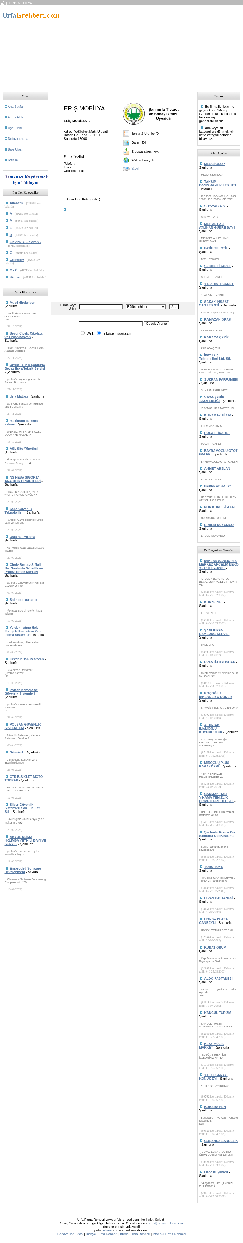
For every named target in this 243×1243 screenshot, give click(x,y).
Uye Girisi (15, 128)
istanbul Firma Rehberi (169, 1234)
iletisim (13, 160)
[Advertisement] (154, 46)
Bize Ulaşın (16, 149)
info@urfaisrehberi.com (166, 1223)
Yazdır (136, 168)
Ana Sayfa (15, 106)
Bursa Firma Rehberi (135, 1234)
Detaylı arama (18, 138)
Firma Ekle (16, 117)
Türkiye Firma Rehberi (101, 1234)
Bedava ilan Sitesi (70, 1234)
